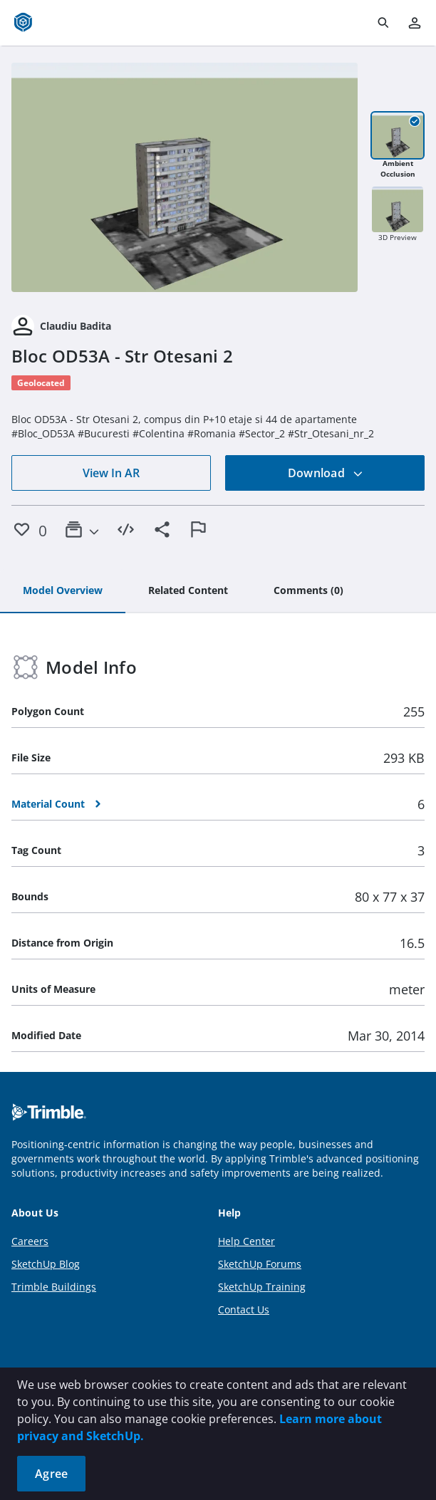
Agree (51, 1473)
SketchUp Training (262, 1286)
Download (325, 473)
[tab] (62, 591)
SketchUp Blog (45, 1264)
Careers (29, 1241)
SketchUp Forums (259, 1264)
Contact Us (243, 1309)
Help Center (246, 1241)
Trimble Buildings (53, 1286)
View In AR (111, 473)
